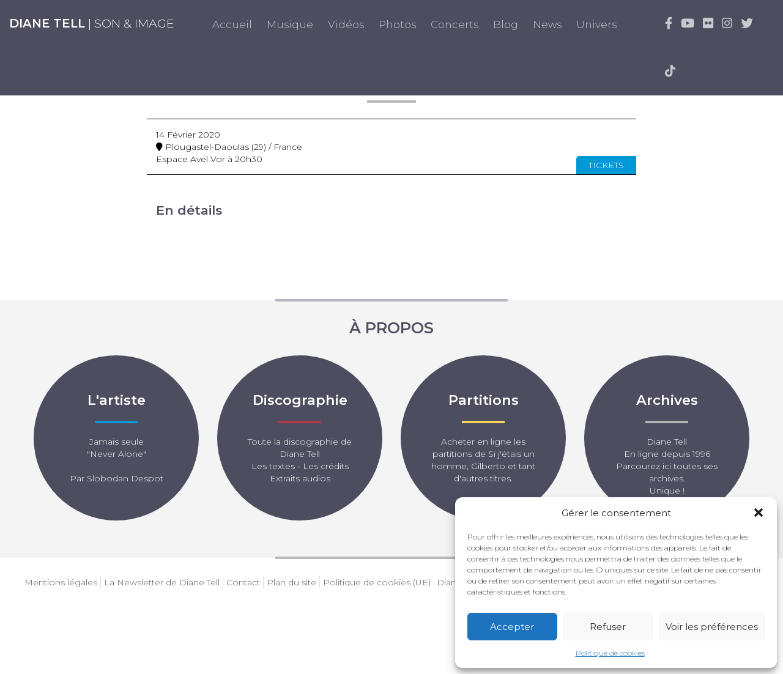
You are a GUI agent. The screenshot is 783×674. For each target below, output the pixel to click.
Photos (397, 24)
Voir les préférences (712, 626)
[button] (758, 512)
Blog (505, 24)
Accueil (232, 24)
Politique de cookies (610, 652)
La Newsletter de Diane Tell (162, 582)
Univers (596, 24)
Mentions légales (60, 582)
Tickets (606, 165)
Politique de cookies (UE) (377, 582)
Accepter (512, 626)
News (547, 24)
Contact (243, 582)
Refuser (608, 626)
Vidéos (346, 24)
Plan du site (291, 582)
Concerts (454, 24)
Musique (290, 24)
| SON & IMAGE (91, 23)
